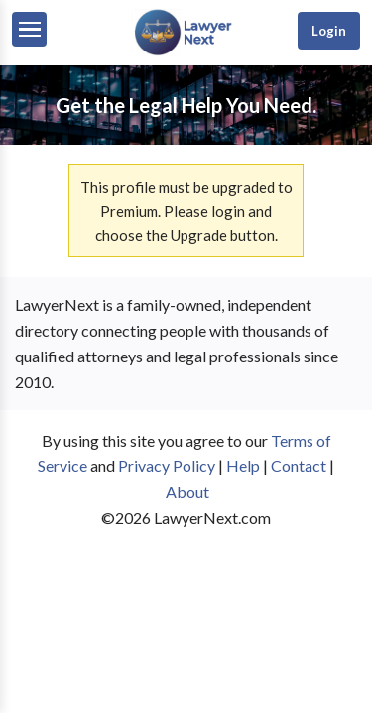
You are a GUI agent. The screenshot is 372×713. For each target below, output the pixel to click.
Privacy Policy (166, 466)
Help (243, 466)
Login (328, 31)
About (187, 491)
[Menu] (29, 29)
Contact (298, 466)
